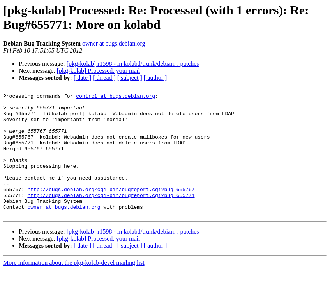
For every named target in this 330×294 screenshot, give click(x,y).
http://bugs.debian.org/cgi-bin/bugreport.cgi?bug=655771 (110, 216)
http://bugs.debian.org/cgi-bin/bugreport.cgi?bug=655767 (110, 209)
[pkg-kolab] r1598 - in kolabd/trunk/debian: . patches (133, 63)
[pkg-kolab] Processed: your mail (98, 70)
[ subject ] (129, 77)
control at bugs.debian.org (115, 96)
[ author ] (155, 77)
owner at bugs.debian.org (113, 43)
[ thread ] (104, 77)
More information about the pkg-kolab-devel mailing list (74, 287)
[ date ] (82, 77)
